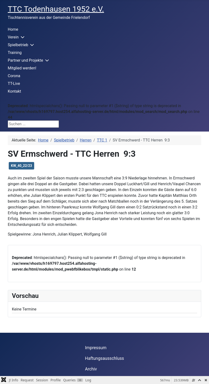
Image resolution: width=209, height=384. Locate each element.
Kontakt (14, 91)
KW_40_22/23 (21, 166)
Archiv (91, 369)
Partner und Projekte (25, 60)
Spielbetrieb (18, 45)
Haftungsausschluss (104, 358)
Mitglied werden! (22, 68)
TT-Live (14, 83)
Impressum (96, 347)
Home (13, 29)
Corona (14, 76)
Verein (13, 37)
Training (15, 52)
